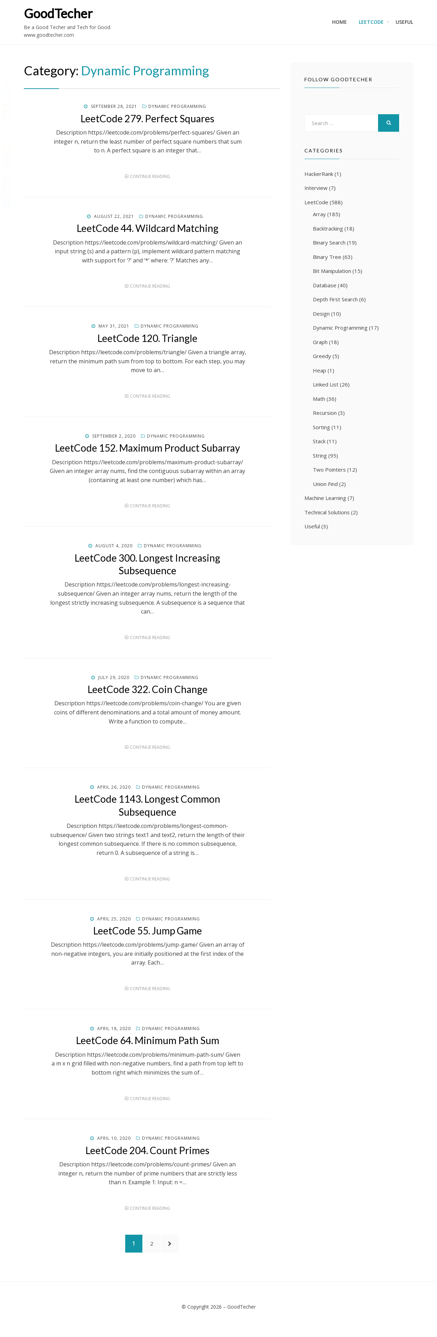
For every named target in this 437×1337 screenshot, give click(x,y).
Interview (316, 187)
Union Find (325, 483)
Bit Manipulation (332, 270)
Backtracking (328, 228)
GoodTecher (58, 13)
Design (321, 313)
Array (319, 214)
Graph (320, 341)
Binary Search (329, 242)
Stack (319, 441)
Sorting (321, 427)
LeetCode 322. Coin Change (148, 689)
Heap (319, 370)
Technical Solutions (327, 512)
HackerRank (318, 173)
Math (319, 398)
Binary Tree (327, 256)
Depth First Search (335, 299)
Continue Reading (150, 176)
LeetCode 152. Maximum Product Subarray (147, 448)
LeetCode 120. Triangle (147, 338)
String (320, 455)
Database (324, 285)
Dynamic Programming (177, 106)
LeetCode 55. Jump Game (147, 931)
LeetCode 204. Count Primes (147, 1150)
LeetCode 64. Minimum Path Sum (147, 1040)
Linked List (325, 384)
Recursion (325, 412)
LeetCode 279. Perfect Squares (147, 118)
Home (339, 22)
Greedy (322, 355)
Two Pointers (329, 469)
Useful (404, 22)
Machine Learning (325, 497)
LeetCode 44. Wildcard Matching (147, 228)
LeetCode (371, 22)
